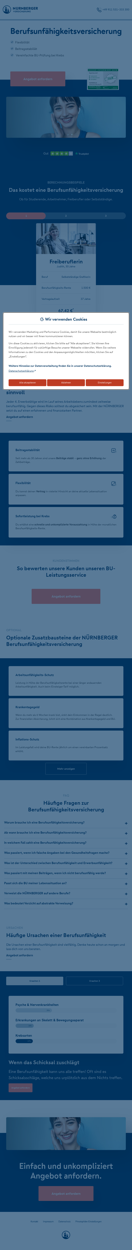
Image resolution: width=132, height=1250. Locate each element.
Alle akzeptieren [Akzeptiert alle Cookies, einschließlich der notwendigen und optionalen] (27, 382)
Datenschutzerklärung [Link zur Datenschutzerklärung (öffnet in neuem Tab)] (21, 370)
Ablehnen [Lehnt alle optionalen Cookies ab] (66, 382)
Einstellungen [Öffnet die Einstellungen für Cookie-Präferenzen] (105, 382)
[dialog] (66, 351)
